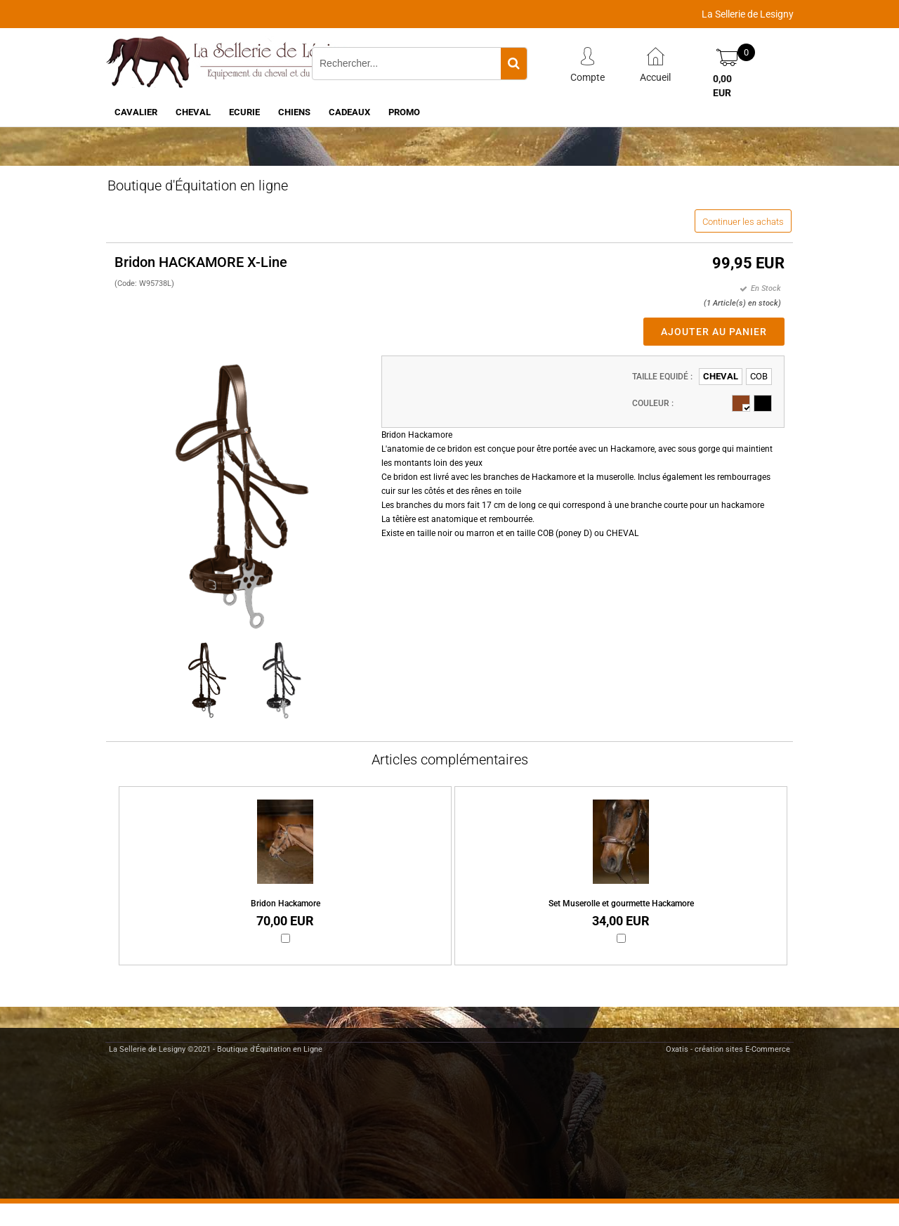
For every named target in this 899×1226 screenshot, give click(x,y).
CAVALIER (135, 112)
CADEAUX (349, 112)
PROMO (404, 112)
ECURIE (244, 112)
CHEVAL (193, 112)
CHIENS (294, 112)
